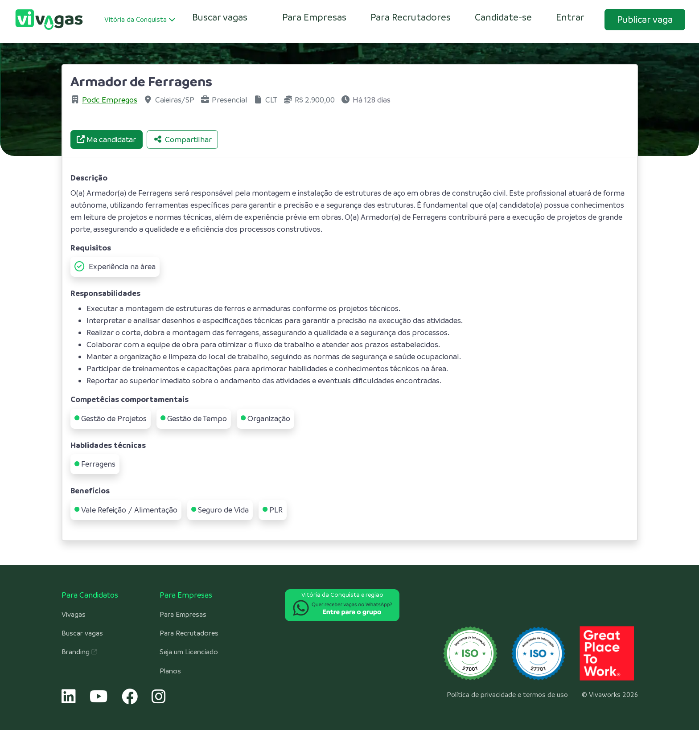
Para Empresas (314, 17)
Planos (170, 671)
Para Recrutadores (410, 17)
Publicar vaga (645, 19)
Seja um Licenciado (189, 652)
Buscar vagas (82, 633)
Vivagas (74, 614)
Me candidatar (106, 139)
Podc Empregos (109, 100)
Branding (79, 652)
